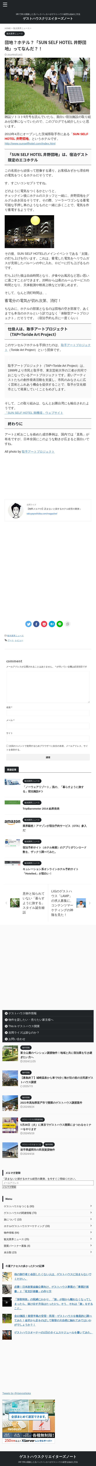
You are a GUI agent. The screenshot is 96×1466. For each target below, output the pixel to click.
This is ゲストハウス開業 (24, 1025)
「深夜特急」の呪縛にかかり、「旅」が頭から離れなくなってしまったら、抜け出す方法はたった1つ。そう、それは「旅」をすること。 (53, 1303)
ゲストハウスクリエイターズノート (48, 18)
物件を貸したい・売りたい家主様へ (30, 1019)
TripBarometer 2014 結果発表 (42, 807)
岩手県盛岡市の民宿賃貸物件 (38, 1148)
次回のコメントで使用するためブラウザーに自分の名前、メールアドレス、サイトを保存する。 (47, 747)
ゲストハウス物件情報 (22, 1012)
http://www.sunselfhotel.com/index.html (32, 143)
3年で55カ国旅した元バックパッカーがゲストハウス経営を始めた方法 (48, 1461)
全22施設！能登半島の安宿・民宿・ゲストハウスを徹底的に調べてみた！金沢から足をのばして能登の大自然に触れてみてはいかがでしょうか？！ (53, 1319)
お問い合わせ (16, 1038)
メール (10, 719)
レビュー (19, 639)
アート (11, 639)
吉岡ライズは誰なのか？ (23, 1031)
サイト (9, 732)
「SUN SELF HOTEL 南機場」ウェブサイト (35, 412)
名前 (9, 706)
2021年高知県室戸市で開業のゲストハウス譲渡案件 (53, 1101)
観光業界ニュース (15, 635)
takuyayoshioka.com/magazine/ (42, 513)
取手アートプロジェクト (39, 451)
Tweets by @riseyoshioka (16, 1392)
